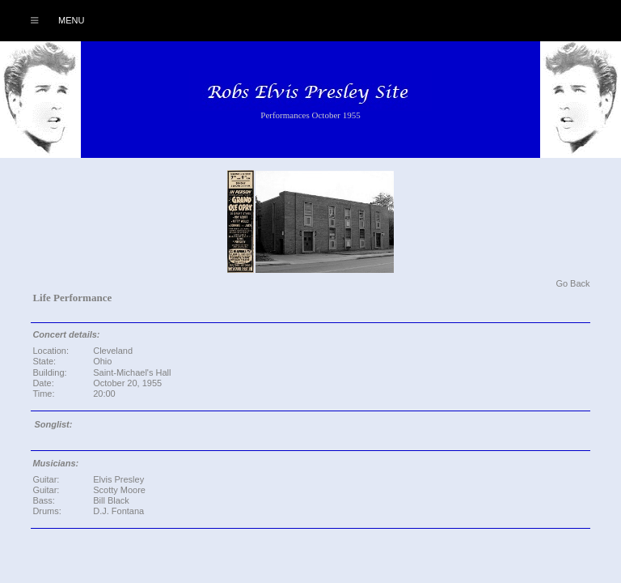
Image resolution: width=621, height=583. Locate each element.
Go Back (572, 283)
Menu (49, 20)
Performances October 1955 (310, 115)
